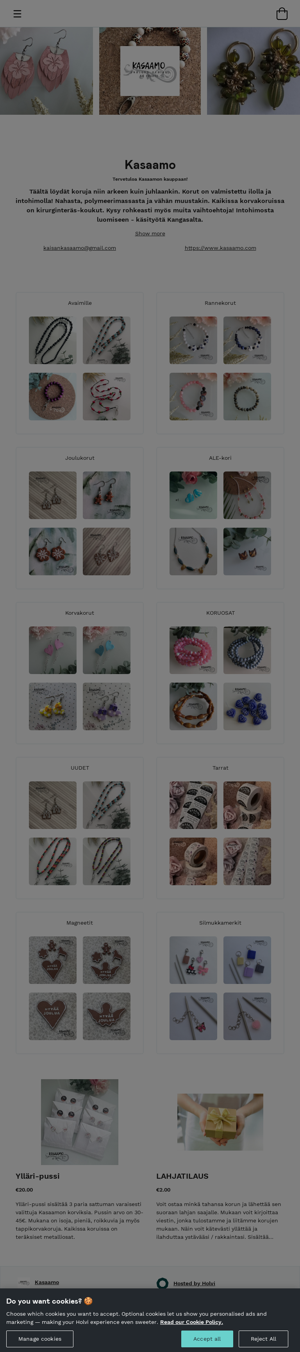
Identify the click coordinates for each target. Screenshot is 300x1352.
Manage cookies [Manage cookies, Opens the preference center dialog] (39, 1343)
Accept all (207, 1343)
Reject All (263, 1343)
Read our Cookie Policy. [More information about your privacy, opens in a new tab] (191, 1327)
